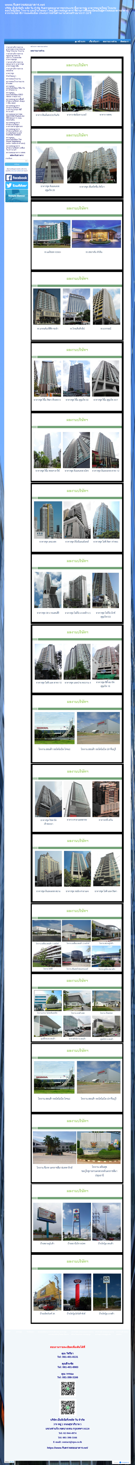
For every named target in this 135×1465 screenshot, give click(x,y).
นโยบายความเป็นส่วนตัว (17, 170)
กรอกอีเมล (8, 158)
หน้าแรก (33, 46)
